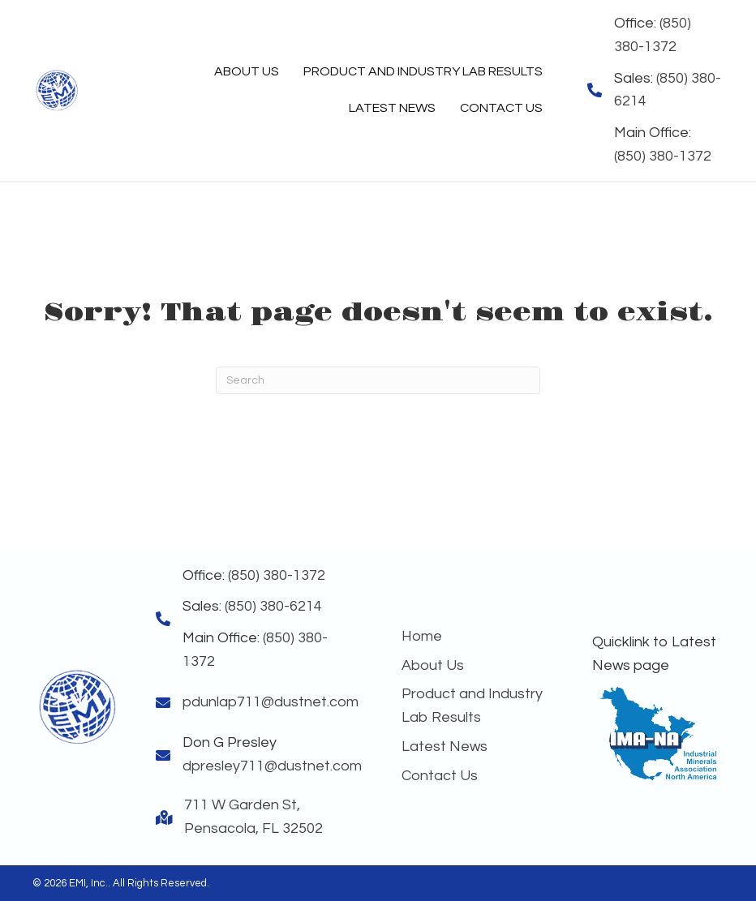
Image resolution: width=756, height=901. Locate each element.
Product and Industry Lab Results (472, 705)
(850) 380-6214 (273, 606)
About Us (433, 665)
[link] (246, 72)
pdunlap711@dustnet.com (271, 702)
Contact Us (440, 775)
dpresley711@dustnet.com (272, 766)
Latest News (445, 746)
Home (422, 636)
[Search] (378, 380)
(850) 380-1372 (662, 156)
